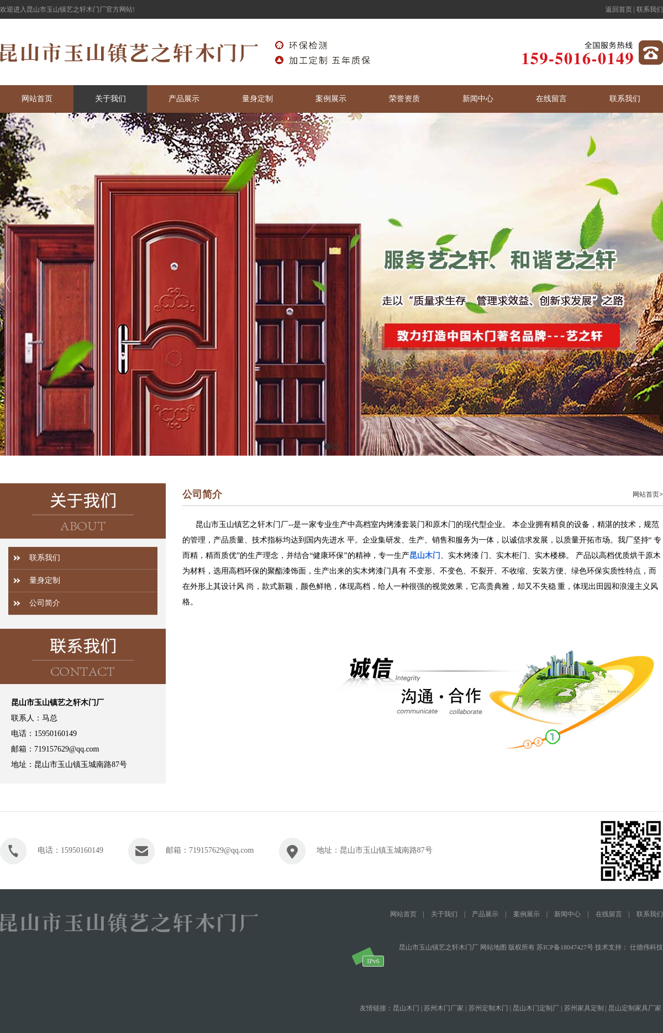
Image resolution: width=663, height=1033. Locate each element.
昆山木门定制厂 (536, 1008)
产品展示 (485, 914)
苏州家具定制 (584, 1008)
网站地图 (493, 947)
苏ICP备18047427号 (564, 947)
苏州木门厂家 (444, 1008)
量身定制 (44, 580)
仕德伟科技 (646, 947)
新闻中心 (567, 914)
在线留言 (609, 914)
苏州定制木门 (488, 1008)
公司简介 (44, 603)
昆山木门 (424, 555)
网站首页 (646, 494)
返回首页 (619, 9)
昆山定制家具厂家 (634, 1008)
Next (652, 284)
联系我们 (649, 9)
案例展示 (526, 914)
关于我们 (444, 914)
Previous (9, 284)
